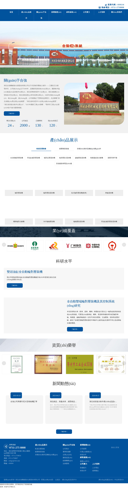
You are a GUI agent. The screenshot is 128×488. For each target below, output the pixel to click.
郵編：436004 (8, 463)
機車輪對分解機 (18, 221)
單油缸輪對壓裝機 (33, 158)
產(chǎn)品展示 (26, 15)
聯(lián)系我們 (116, 12)
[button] (4, 245)
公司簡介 (66, 449)
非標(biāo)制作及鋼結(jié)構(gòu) (46, 455)
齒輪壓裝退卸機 (80, 158)
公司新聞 (83, 449)
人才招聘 (101, 12)
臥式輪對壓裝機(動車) (79, 193)
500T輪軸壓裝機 (49, 221)
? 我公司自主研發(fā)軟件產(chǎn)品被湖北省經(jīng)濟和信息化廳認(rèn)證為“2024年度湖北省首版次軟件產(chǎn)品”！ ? (103, 407)
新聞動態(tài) (56, 12)
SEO (122, 480)
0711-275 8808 (17, 447)
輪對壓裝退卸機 (49, 193)
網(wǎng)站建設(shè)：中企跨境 (110, 480)
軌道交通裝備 (40, 449)
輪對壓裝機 (19, 193)
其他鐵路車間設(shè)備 (64, 163)
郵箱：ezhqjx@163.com (12, 461)
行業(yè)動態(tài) (86, 452)
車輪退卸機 (109, 193)
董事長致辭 (67, 452)
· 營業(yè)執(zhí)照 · (47, 480)
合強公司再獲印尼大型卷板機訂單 (24, 401)
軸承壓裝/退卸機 (65, 158)
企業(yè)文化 (67, 455)
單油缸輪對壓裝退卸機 (109, 221)
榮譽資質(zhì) (67, 458)
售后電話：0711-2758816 (12, 455)
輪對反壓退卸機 (49, 158)
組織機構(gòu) (68, 461)
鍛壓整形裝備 (40, 452)
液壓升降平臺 (112, 158)
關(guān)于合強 (41, 15)
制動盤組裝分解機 (96, 158)
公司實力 (86, 12)
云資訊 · (58, 480)
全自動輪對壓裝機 (16, 158)
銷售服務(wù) (71, 12)
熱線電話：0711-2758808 (111, 7)
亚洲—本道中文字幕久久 (7, 487)
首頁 (11, 12)
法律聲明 (66, 463)
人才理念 (95, 468)
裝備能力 (83, 468)
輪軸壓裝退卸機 (79, 221)
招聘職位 (95, 471)
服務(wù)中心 (84, 461)
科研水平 (83, 455)
